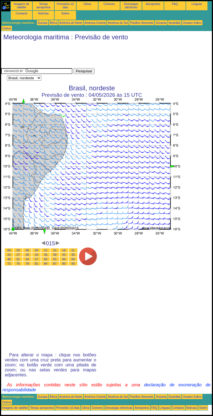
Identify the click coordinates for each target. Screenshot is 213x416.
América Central (95, 22)
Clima (87, 4)
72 (9, 263)
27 (18, 254)
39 (55, 254)
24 (9, 254)
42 (64, 254)
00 (9, 250)
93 (73, 263)
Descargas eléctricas (131, 5)
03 (18, 250)
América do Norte (70, 22)
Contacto (21, 13)
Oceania (161, 22)
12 (45, 250)
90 (64, 263)
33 (36, 254)
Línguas (197, 4)
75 (18, 263)
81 (36, 263)
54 (27, 259)
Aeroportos (153, 4)
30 (27, 254)
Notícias (43, 13)
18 (64, 250)
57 (36, 259)
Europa (42, 22)
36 (45, 254)
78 (27, 263)
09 (36, 250)
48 (9, 259)
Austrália (174, 22)
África (53, 22)
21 (73, 250)
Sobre (65, 13)
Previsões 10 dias (65, 5)
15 (55, 250)
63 (55, 259)
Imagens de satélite (21, 5)
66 (64, 259)
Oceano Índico (192, 22)
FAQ (175, 4)
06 (27, 250)
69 (73, 259)
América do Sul (118, 22)
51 (18, 259)
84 (45, 263)
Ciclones (109, 4)
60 (45, 259)
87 (55, 263)
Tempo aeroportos (43, 5)
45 (73, 254)
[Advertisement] (102, 55)
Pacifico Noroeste (141, 22)
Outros (6, 28)
